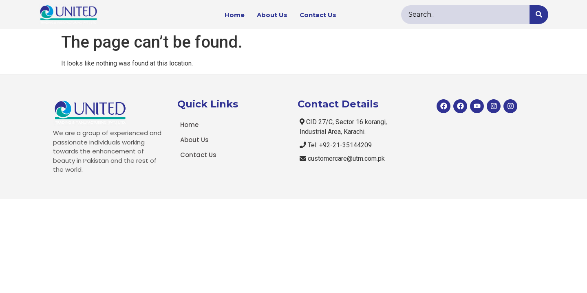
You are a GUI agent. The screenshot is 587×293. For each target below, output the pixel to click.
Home (235, 15)
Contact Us (318, 15)
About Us (272, 15)
